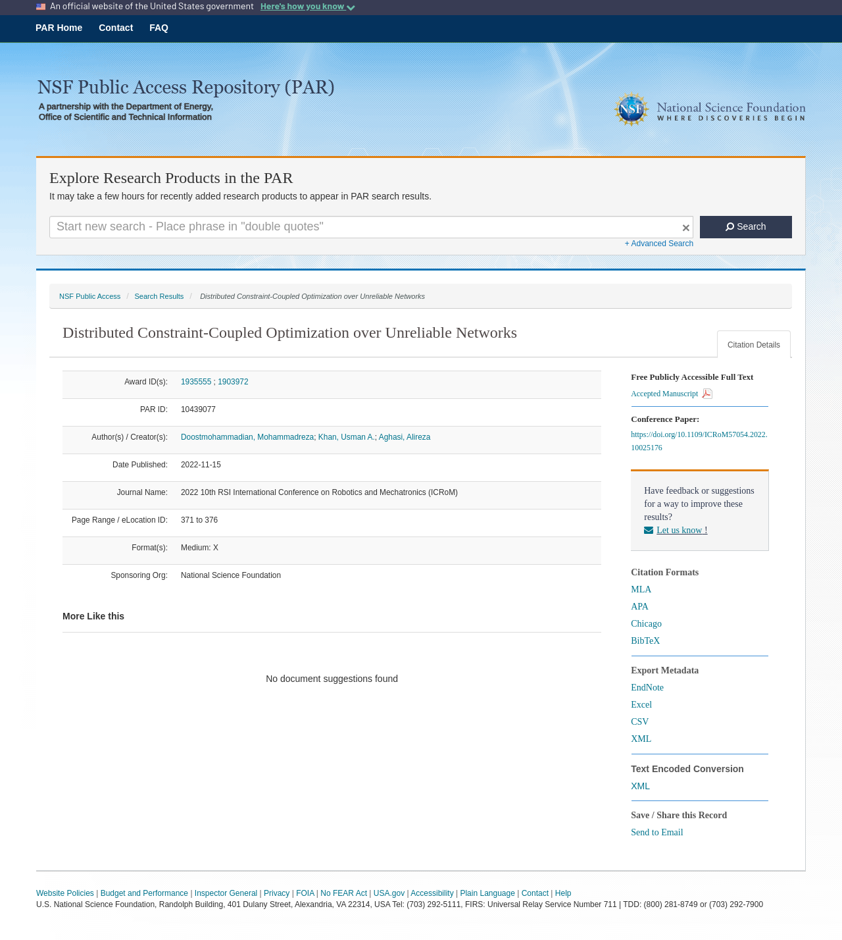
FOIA (305, 893)
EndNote (647, 687)
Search (746, 226)
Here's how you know (307, 6)
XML (641, 739)
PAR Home (59, 27)
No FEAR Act (343, 893)
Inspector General (226, 893)
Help (563, 893)
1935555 (196, 381)
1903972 (233, 381)
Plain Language (487, 893)
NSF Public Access (89, 296)
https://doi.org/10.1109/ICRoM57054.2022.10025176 (699, 441)
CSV (640, 722)
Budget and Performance (144, 893)
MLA (641, 589)
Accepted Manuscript (671, 393)
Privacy (276, 893)
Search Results (159, 296)
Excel (641, 705)
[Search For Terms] (371, 227)
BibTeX (645, 641)
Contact (116, 27)
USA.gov (389, 893)
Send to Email (657, 832)
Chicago (646, 624)
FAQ (158, 27)
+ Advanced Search (659, 243)
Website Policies (65, 893)
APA (640, 607)
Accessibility (431, 893)
